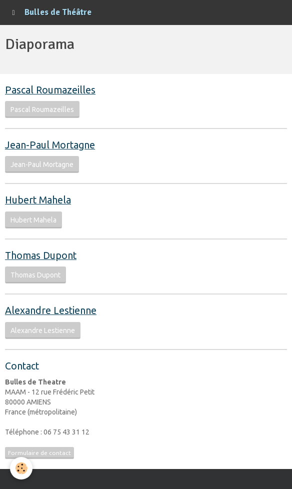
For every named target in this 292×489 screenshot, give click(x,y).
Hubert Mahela (33, 220)
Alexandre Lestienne (42, 330)
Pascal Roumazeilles (42, 110)
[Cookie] (21, 468)
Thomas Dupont (35, 275)
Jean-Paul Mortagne (42, 164)
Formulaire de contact (39, 453)
